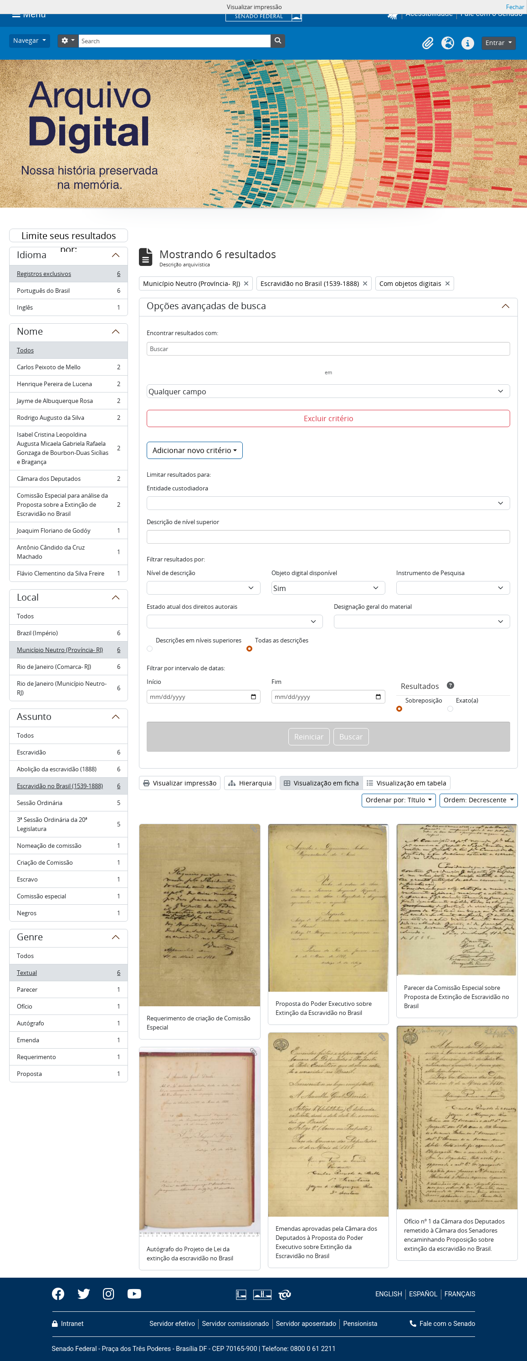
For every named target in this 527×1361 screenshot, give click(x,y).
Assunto (34, 718)
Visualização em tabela (406, 783)
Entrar (496, 42)
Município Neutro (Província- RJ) (68, 651)
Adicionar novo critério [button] (192, 450)
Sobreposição (423, 700)
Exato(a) (467, 700)
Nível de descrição (171, 573)
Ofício (68, 1008)
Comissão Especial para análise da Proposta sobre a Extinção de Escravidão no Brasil (68, 504)
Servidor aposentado (306, 1324)
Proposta (68, 1075)
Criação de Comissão (68, 864)
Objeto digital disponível (304, 573)
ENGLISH (388, 1294)
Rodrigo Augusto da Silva (68, 419)
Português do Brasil (68, 292)
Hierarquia (250, 783)
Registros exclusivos (68, 275)
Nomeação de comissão (68, 847)
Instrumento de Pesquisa (430, 573)
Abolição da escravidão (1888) (68, 771)
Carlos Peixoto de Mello (68, 369)
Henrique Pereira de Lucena (68, 385)
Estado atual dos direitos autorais (192, 606)
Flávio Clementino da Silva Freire (68, 575)
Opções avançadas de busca (206, 307)
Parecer (68, 991)
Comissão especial (68, 898)
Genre (30, 938)
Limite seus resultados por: (68, 235)
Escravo (68, 881)
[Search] (174, 41)
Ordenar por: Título (396, 799)
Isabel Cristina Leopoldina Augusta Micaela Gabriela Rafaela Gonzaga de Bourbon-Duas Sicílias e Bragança (68, 448)
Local (28, 598)
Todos (25, 350)
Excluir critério (328, 418)
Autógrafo (68, 1025)
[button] (428, 43)
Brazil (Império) (68, 635)
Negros (68, 914)
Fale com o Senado (443, 1324)
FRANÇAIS (460, 1294)
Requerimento (68, 1058)
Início (154, 682)
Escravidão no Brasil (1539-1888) (68, 788)
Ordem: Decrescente (476, 799)
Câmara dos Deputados (68, 480)
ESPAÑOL (423, 1294)
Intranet (68, 1324)
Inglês (68, 309)
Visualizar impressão (179, 783)
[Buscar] (328, 349)
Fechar (515, 7)
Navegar (27, 40)
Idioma (31, 256)
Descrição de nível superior (183, 522)
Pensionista (360, 1324)
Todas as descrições (281, 640)
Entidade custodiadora (177, 488)
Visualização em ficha (321, 783)
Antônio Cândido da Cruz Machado (68, 552)
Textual (68, 974)
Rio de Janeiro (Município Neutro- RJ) (68, 688)
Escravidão (68, 754)
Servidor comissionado (235, 1324)
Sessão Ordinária (68, 804)
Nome (30, 332)
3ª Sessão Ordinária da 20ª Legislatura (68, 824)
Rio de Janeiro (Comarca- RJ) (68, 668)
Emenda (68, 1042)
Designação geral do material (373, 606)
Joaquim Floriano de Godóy (68, 532)
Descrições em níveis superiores (198, 640)
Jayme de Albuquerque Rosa (68, 402)
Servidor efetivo (172, 1324)
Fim (276, 682)
